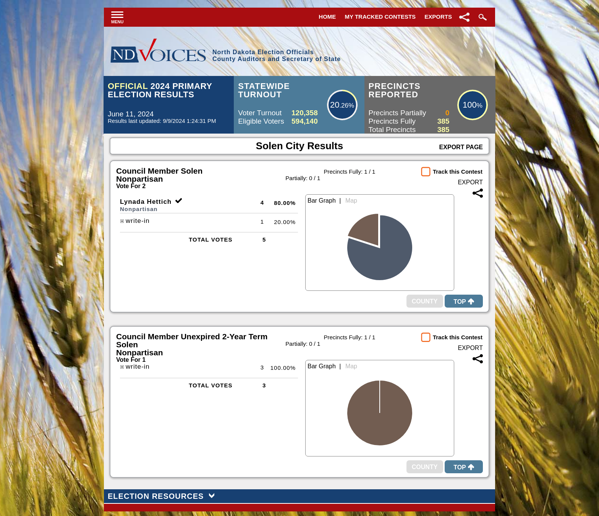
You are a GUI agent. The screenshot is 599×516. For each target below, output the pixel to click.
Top (463, 301)
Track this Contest (457, 171)
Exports (438, 16)
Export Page (461, 147)
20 (334, 105)
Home (327, 16)
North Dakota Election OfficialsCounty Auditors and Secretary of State (276, 55)
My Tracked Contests (380, 16)
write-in (135, 220)
